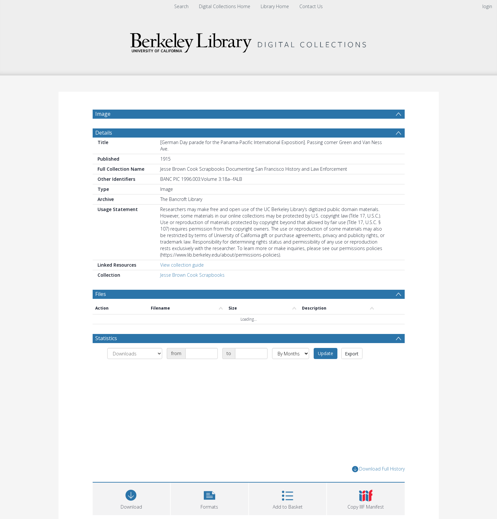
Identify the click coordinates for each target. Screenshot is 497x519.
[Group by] (134, 369)
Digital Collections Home (224, 6)
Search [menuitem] (181, 6)
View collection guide (182, 280)
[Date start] (201, 369)
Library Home (275, 6)
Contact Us (311, 6)
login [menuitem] (487, 6)
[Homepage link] (248, 41)
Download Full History (378, 484)
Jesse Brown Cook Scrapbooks (192, 290)
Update (325, 369)
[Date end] (251, 369)
